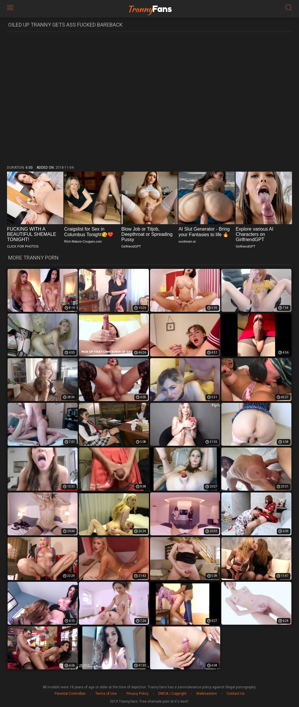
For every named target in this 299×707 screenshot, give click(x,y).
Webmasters (206, 694)
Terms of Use (106, 694)
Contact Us (236, 694)
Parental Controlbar (70, 694)
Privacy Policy (137, 694)
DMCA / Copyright (172, 694)
